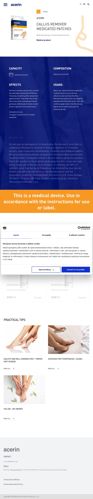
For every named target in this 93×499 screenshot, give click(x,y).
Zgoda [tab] (16, 235)
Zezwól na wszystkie (76, 270)
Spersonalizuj (46, 270)
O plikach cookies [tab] (77, 235)
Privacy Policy (16, 470)
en (84, 4)
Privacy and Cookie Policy (13, 484)
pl (81, 4)
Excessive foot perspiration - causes (65, 359)
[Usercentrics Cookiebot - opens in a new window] (79, 228)
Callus (45, 11)
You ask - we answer (13, 409)
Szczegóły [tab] (46, 235)
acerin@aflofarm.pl (11, 461)
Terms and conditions (12, 479)
